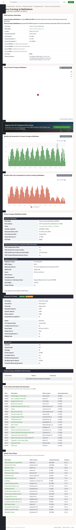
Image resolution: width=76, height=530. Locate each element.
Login (64, 2)
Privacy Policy (57, 527)
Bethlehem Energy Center (17, 474)
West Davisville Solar (22, 413)
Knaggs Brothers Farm (16, 498)
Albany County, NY (33, 6)
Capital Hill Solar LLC (16, 480)
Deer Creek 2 (19, 426)
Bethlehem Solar (14, 477)
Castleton (13, 482)
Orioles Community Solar (17, 511)
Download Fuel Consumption (64, 177)
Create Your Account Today (62, 128)
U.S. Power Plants (15, 6)
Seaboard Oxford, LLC (22, 403)
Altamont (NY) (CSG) (16, 467)
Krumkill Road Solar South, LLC (19, 503)
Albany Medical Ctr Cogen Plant (19, 464)
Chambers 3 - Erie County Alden (24, 442)
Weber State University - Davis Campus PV (27, 439)
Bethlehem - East (14, 469)
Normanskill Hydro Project (17, 508)
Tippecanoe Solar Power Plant (24, 437)
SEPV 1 (18, 429)
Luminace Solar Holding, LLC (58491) (52, 228)
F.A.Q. (72, 527)
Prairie (18, 410)
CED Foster (19, 447)
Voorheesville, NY (44, 6)
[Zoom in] (71, 73)
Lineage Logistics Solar (22, 418)
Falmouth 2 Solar (21, 444)
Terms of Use (66, 527)
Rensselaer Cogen (15, 514)
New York (24, 6)
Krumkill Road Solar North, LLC (18, 501)
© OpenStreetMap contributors (66, 120)
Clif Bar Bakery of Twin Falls (23, 397)
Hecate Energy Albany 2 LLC (18, 493)
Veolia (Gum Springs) (22, 424)
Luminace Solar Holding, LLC (40, 30)
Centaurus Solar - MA (22, 416)
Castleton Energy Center (17, 485)
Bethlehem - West (15, 472)
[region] (3, 264)
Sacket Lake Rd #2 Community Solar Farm (27, 434)
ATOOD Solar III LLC (21, 421)
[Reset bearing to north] (71, 78)
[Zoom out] (71, 76)
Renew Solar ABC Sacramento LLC (25, 431)
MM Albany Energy (15, 506)
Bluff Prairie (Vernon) (22, 405)
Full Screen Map (65, 69)
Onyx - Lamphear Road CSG (23, 400)
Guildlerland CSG (15, 490)
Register (71, 2)
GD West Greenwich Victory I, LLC (25, 408)
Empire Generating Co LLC (17, 487)
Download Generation (66, 138)
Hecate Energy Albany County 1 (19, 495)
